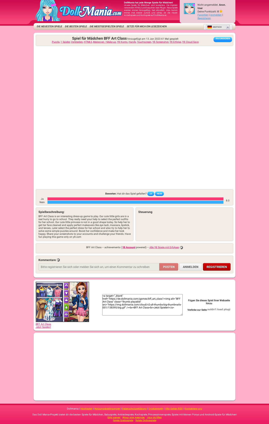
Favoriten (203, 14)
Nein (159, 194)
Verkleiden (77, 41)
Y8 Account (128, 247)
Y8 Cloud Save (190, 41)
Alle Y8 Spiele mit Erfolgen (164, 247)
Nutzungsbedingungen (107, 408)
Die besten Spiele (76, 26)
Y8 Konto (122, 41)
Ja (150, 194)
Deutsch (214, 27)
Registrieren (204, 18)
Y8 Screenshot (160, 41)
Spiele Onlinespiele (145, 420)
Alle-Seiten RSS (174, 408)
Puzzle (55, 41)
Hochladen (86, 408)
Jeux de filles (154, 417)
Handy (132, 41)
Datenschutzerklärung (134, 408)
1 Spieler (65, 41)
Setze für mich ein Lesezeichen (147, 26)
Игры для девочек (134, 417)
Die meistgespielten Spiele (107, 26)
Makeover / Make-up (104, 41)
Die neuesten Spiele (49, 26)
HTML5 (88, 41)
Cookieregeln (156, 408)
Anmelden (216, 14)
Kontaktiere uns (193, 408)
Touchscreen (144, 41)
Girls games (113, 417)
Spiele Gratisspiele (123, 420)
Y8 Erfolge (175, 41)
